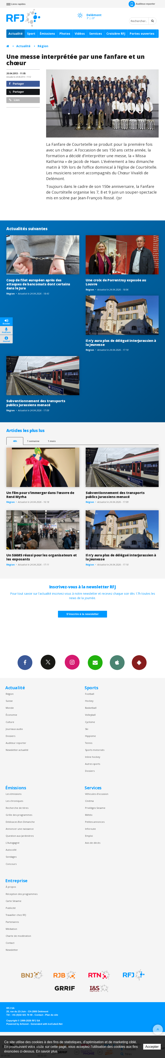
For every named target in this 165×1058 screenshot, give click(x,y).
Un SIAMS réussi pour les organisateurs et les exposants (41, 557)
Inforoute (90, 828)
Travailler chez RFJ (16, 915)
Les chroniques (14, 800)
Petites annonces (94, 821)
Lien (14, 100)
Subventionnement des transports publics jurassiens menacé (35, 403)
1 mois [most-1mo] (52, 441)
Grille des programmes (19, 814)
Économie (11, 714)
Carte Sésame (13, 901)
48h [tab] (15, 441)
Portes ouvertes (142, 34)
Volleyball (90, 714)
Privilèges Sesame (95, 807)
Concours (11, 864)
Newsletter (12, 949)
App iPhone (117, 662)
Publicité (11, 908)
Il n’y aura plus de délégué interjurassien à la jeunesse (121, 342)
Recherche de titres (17, 807)
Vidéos (80, 34)
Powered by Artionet (17, 1024)
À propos (11, 886)
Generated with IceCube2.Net (46, 1024)
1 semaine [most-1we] (33, 441)
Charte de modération (18, 935)
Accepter (152, 1046)
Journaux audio (14, 729)
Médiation (11, 928)
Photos (64, 34)
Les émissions (13, 793)
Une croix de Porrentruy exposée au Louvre (116, 282)
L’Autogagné (12, 842)
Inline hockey (92, 756)
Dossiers (10, 736)
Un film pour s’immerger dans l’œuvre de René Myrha (40, 494)
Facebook (25, 662)
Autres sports (92, 763)
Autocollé (11, 849)
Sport (31, 34)
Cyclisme (90, 722)
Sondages (11, 856)
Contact (10, 942)
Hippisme (90, 736)
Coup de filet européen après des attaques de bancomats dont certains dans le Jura (38, 284)
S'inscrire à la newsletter (82, 614)
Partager (16, 83)
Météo (88, 814)
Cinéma (89, 800)
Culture (10, 722)
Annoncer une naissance (20, 828)
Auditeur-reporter (142, 4)
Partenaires (12, 921)
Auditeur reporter (16, 743)
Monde (10, 707)
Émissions (47, 34)
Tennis (88, 743)
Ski (86, 729)
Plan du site (51, 1015)
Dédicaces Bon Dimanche (20, 821)
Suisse (9, 700)
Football (89, 693)
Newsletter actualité (17, 749)
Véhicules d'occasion (96, 793)
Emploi (89, 835)
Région (43, 46)
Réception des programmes (21, 894)
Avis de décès (92, 842)
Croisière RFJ (115, 34)
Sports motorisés (94, 749)
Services (95, 34)
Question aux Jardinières (20, 835)
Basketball (90, 707)
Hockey (89, 700)
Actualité (15, 34)
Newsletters (95, 662)
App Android (139, 662)
